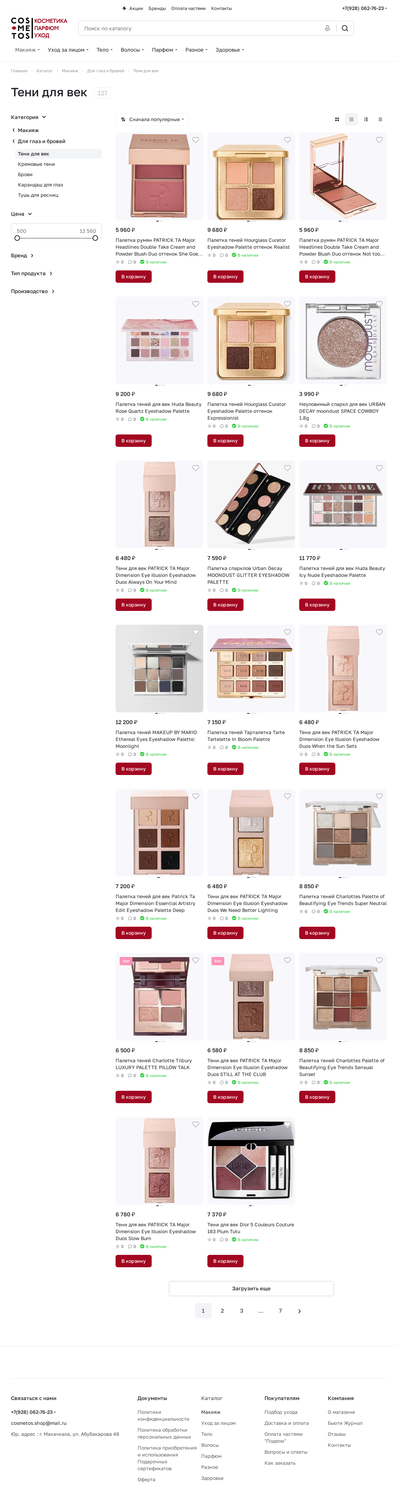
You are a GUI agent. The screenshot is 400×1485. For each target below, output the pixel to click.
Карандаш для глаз (40, 184)
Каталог (212, 1398)
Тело (206, 1434)
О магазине (341, 1412)
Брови (25, 174)
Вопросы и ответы (285, 1452)
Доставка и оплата (286, 1423)
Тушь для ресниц (38, 195)
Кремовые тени (36, 164)
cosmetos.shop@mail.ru (38, 1423)
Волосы (210, 1445)
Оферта (146, 1479)
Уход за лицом (218, 1423)
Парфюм (211, 1456)
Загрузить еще (251, 1288)
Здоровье (212, 1478)
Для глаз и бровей (41, 141)
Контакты (339, 1445)
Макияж (28, 130)
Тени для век (33, 154)
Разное (209, 1467)
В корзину (133, 276)
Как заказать (279, 1463)
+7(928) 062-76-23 (363, 8)
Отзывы (337, 1434)
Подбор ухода (281, 1412)
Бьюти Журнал (345, 1423)
